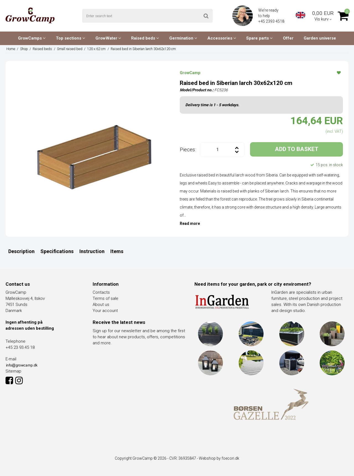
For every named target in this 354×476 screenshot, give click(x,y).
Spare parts (259, 38)
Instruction (92, 251)
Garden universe (320, 38)
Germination (183, 38)
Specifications (57, 251)
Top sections (70, 38)
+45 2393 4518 (271, 21)
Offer (288, 38)
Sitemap (13, 371)
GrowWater (108, 38)
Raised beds (145, 38)
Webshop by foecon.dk (219, 458)
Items (116, 251)
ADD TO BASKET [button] (296, 149)
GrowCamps (32, 38)
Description (21, 251)
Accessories (221, 38)
